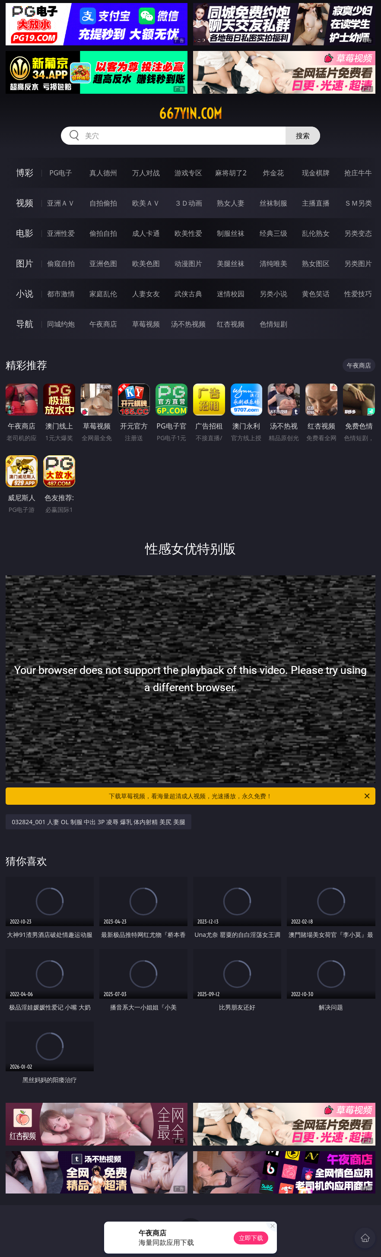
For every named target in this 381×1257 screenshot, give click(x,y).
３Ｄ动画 (188, 203)
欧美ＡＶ (146, 203)
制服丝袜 (230, 233)
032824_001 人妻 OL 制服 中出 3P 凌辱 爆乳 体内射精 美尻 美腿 (98, 822)
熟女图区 (316, 263)
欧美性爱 (188, 233)
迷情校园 (230, 293)
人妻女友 (146, 293)
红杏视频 (230, 324)
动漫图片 (188, 263)
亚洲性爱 (61, 233)
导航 (24, 324)
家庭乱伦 (103, 293)
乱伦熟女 (316, 233)
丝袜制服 (273, 203)
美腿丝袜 (230, 263)
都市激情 (61, 293)
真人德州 (103, 173)
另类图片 (358, 263)
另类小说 (273, 293)
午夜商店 (103, 324)
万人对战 (146, 173)
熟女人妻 (230, 203)
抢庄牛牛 (358, 173)
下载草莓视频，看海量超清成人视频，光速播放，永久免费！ (240, 796)
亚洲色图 (103, 263)
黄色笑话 (316, 293)
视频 (24, 203)
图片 (24, 263)
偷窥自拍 (61, 263)
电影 (24, 233)
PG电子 (60, 173)
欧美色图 (146, 263)
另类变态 (358, 233)
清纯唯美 (273, 263)
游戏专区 (188, 173)
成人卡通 (146, 233)
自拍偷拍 (103, 203)
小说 (24, 293)
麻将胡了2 (231, 173)
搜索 (303, 135)
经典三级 (273, 233)
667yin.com (190, 113)
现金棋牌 (316, 173)
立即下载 (251, 1238)
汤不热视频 (188, 324)
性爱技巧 (358, 293)
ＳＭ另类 (358, 203)
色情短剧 (273, 324)
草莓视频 (146, 324)
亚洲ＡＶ (61, 203)
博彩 (24, 172)
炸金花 (273, 173)
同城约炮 (61, 324)
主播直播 (316, 203)
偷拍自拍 (103, 233)
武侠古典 (188, 293)
